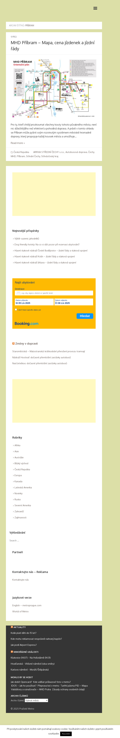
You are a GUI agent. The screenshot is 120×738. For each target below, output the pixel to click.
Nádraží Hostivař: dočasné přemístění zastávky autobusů (41, 357)
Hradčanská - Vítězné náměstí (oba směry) (33, 663)
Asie (17, 451)
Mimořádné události (26, 652)
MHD (13, 156)
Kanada (18, 481)
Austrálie (19, 457)
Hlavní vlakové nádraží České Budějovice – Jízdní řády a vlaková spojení (51, 250)
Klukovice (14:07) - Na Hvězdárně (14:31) (31, 657)
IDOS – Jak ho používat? (23, 685)
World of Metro (20, 611)
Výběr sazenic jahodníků (27, 238)
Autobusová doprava (76, 152)
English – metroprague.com (26, 605)
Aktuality (20, 627)
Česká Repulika (21, 152)
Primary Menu (95, 8)
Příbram (21, 156)
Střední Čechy (33, 156)
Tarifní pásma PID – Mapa (74, 685)
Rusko (18, 499)
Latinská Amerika (23, 487)
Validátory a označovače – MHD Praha (31, 689)
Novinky (18, 493)
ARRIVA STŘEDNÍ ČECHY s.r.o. (48, 152)
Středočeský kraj (49, 156)
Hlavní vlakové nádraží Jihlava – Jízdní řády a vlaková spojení (45, 262)
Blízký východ (21, 463)
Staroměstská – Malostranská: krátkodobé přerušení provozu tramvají (48, 351)
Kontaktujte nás (20, 579)
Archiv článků (17, 700)
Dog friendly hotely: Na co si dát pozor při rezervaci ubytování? (47, 244)
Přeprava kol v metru (48, 685)
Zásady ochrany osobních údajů (68, 689)
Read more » (18, 143)
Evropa (18, 475)
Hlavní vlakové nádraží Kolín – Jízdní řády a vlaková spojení (45, 256)
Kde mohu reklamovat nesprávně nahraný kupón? (36, 638)
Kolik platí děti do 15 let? (23, 632)
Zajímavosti (20, 517)
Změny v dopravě (26, 343)
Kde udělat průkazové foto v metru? (52, 681)
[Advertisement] (54, 194)
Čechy (91, 152)
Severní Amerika (23, 505)
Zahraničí (19, 511)
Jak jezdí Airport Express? (24, 644)
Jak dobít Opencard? (21, 681)
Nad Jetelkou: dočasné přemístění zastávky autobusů (39, 363)
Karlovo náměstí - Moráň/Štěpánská (30, 669)
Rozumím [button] (66, 734)
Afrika (17, 445)
